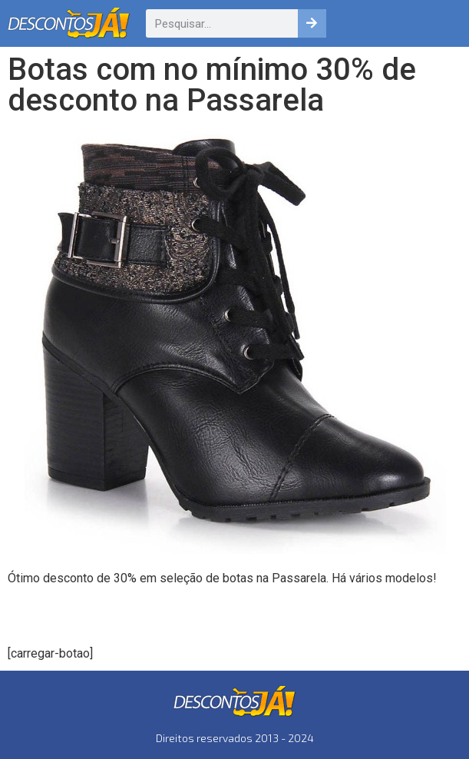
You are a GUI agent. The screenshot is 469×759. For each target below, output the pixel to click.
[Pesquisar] (312, 23)
